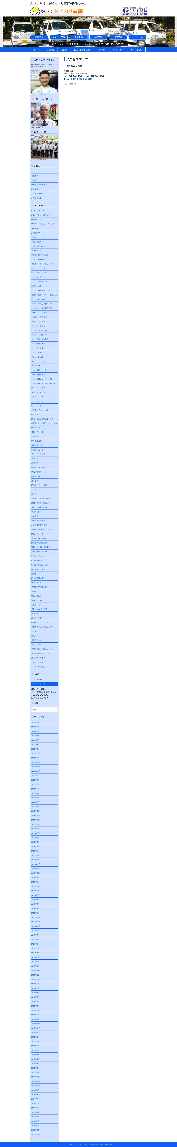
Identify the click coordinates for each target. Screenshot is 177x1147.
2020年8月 (35, 780)
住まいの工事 (36, 406)
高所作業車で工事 (38, 658)
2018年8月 (35, 882)
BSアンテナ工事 (37, 211)
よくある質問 (118, 50)
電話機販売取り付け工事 (40, 653)
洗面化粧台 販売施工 (40, 538)
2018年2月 (35, 908)
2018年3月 (35, 904)
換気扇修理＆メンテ (39, 472)
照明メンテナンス (38, 556)
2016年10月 (36, 979)
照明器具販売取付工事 (40, 565)
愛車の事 (34, 463)
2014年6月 (35, 1103)
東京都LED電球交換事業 (41, 498)
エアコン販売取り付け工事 (41, 304)
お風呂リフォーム (38, 237)
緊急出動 (34, 591)
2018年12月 (36, 864)
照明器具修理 (36, 560)
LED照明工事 (36, 220)
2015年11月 (36, 1028)
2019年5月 (35, 842)
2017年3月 (35, 957)
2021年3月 (35, 758)
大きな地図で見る (71, 84)
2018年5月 (35, 895)
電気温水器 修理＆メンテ (41, 649)
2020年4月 (35, 793)
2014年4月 (35, 1112)
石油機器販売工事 (38, 578)
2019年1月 (35, 860)
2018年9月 (35, 877)
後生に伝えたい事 (38, 454)
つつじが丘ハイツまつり (40, 246)
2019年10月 (36, 820)
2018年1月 (35, 913)
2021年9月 (35, 740)
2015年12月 (36, 1024)
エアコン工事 (58, 37)
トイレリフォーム (38, 361)
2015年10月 (36, 1033)
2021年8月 (35, 745)
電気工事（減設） (38, 640)
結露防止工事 (36, 583)
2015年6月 (35, 1050)
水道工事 (98, 37)
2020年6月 (35, 784)
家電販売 (39, 37)
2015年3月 (35, 1064)
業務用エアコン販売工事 (40, 503)
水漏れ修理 (35, 512)
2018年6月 (35, 891)
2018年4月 (35, 900)
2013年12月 (36, 1130)
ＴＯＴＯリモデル (38, 662)
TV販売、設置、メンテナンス (42, 224)
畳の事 (34, 574)
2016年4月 (35, 1006)
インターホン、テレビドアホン (43, 264)
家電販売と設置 (37, 445)
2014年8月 (35, 1095)
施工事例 (34, 481)
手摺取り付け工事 (38, 467)
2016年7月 (35, 993)
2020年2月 (35, 802)
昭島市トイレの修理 (39, 485)
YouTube (34, 228)
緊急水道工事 (36, 596)
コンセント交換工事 (39, 330)
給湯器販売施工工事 (39, 587)
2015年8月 (35, 1041)
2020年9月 (35, 776)
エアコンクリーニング (40, 282)
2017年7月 (35, 939)
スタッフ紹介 (36, 352)
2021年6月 (35, 749)
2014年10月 (36, 1086)
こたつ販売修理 (37, 242)
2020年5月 (35, 789)
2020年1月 (35, 807)
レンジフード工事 (38, 397)
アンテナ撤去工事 (38, 259)
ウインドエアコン (38, 268)
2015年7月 (35, 1046)
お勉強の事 (35, 233)
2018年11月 (36, 869)
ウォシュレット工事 (39, 273)
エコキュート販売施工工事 (41, 308)
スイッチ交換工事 (38, 344)
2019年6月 (35, 838)
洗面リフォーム (37, 534)
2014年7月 (35, 1099)
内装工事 (34, 414)
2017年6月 (35, 944)
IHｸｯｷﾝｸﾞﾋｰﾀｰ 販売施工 (40, 215)
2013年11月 (36, 1134)
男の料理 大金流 (38, 569)
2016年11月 (36, 975)
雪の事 (34, 631)
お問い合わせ (136, 50)
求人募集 (101, 50)
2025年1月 (35, 727)
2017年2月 (35, 962)
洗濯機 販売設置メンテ (40, 529)
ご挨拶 (64, 50)
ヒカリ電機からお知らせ (40, 370)
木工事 (34, 490)
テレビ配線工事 (37, 357)
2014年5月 (35, 1108)
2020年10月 (36, 771)
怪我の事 (34, 459)
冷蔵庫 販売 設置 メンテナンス (44, 423)
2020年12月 (36, 762)
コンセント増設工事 (39, 335)
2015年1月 (35, 1072)
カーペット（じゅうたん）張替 (43, 313)
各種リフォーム (37, 432)
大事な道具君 (36, 441)
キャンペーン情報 (38, 326)
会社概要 (50, 50)
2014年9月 (35, 1090)
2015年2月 (35, 1068)
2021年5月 (35, 753)
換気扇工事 (35, 476)
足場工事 (34, 614)
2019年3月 (35, 851)
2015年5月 (35, 1055)
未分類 (34, 494)
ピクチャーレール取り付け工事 (43, 383)
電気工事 (78, 37)
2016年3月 (35, 1010)
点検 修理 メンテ (39, 552)
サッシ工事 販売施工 (40, 339)
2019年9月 (35, 824)
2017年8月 (35, 935)
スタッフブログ (37, 348)
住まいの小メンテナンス (40, 401)
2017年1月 (35, 966)
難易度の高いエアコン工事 (41, 627)
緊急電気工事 (36, 600)
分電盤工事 (35, 428)
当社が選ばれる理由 (82, 50)
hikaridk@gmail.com (81, 79)
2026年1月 (35, 722)
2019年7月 (35, 833)
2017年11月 (36, 922)
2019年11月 (36, 815)
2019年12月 (36, 811)
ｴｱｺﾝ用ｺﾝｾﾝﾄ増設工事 (39, 667)
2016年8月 (35, 988)
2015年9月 (35, 1037)
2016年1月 (35, 1019)
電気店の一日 (36, 645)
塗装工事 (34, 436)
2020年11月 (36, 767)
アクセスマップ (39, 684)
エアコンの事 (36, 277)
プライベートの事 (38, 388)
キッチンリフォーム (39, 321)
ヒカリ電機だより (38, 375)
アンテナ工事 (36, 251)
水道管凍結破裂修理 (39, 525)
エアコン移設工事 (38, 299)
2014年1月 (35, 1126)
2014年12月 (36, 1077)
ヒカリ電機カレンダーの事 (41, 379)
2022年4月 (35, 736)
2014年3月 (35, 1117)
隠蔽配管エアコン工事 (40, 622)
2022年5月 (35, 731)
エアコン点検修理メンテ (40, 290)
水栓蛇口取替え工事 (39, 507)
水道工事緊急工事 (38, 521)
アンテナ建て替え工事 (40, 255)
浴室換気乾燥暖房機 (39, 543)
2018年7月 (35, 886)
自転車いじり (36, 605)
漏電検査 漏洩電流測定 (40, 547)
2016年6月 (35, 997)
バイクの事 (35, 366)
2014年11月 (36, 1081)
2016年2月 (35, 1015)
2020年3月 (35, 798)
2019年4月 (35, 846)
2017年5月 (35, 948)
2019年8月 (35, 829)
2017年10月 (36, 926)
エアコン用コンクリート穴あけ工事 (44, 295)
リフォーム (138, 37)
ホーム (36, 50)
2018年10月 (36, 873)
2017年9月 (35, 931)
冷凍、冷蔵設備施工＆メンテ (42, 419)
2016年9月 (35, 984)
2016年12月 (36, 971)
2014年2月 (35, 1121)
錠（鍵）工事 (36, 618)
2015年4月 (35, 1059)
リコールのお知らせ (39, 392)
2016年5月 (35, 1002)
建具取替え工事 (37, 450)
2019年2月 (35, 855)
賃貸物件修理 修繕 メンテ (42, 609)
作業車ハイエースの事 (40, 410)
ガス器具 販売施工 (39, 317)
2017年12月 (36, 917)
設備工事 (118, 37)
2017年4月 (35, 953)
